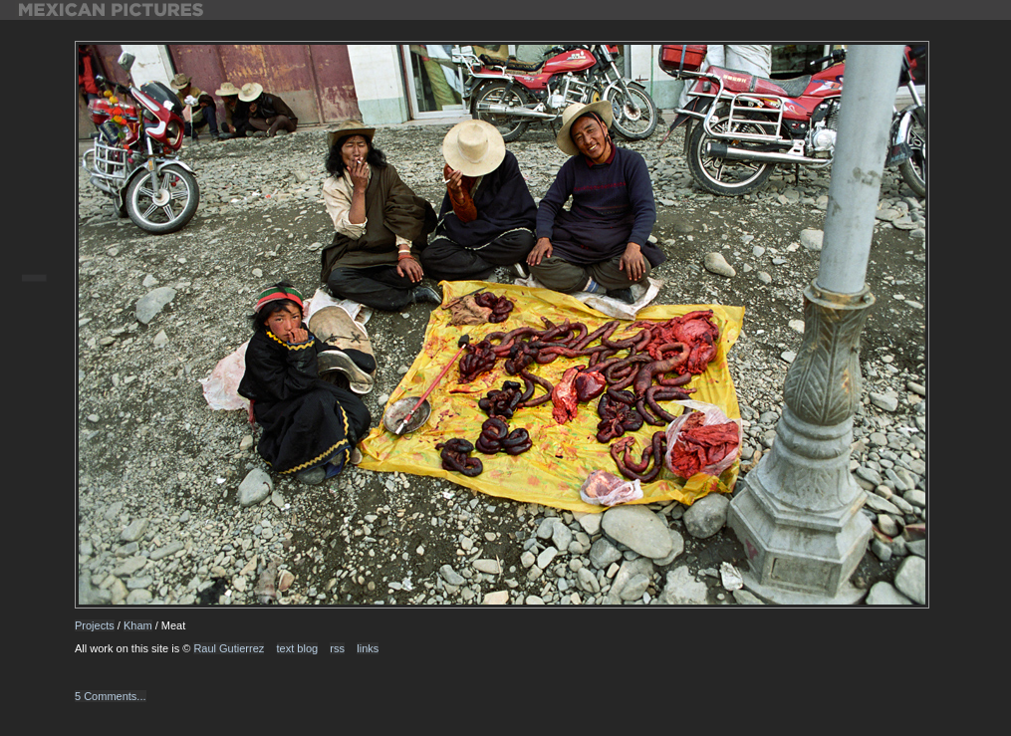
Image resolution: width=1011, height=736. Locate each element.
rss (337, 648)
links (368, 648)
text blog (298, 648)
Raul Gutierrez (228, 648)
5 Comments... (110, 696)
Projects (95, 625)
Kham (138, 625)
